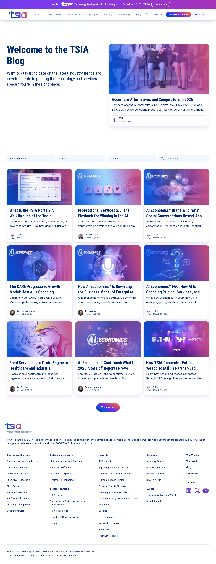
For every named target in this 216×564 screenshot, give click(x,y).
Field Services (14, 486)
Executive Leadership (18, 479)
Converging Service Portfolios (115, 492)
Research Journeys (109, 523)
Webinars (104, 504)
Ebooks (103, 510)
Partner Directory (155, 467)
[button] (76, 14)
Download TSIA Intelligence (65, 517)
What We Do (55, 14)
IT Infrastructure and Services (66, 461)
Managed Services (17, 492)
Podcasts (104, 529)
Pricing (108, 14)
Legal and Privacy (15, 555)
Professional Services (19, 498)
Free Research (106, 517)
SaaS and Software (60, 467)
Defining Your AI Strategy (112, 486)
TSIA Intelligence (59, 510)
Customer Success (17, 467)
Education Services (17, 473)
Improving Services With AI (113, 467)
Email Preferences (38, 555)
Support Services (16, 510)
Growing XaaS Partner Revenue (115, 473)
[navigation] (18, 14)
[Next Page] (108, 407)
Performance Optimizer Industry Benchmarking (67, 503)
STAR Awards (153, 479)
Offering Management (19, 504)
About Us (39, 14)
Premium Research (109, 535)
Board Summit (154, 501)
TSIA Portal (56, 495)
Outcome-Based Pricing (112, 479)
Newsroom (192, 473)
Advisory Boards (155, 461)
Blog (138, 14)
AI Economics (106, 461)
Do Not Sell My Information (65, 555)
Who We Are (192, 454)
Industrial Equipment (61, 473)
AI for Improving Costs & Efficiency (118, 498)
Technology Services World (161, 495)
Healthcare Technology (62, 479)
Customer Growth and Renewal (23, 461)
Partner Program (155, 473)
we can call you (83, 443)
